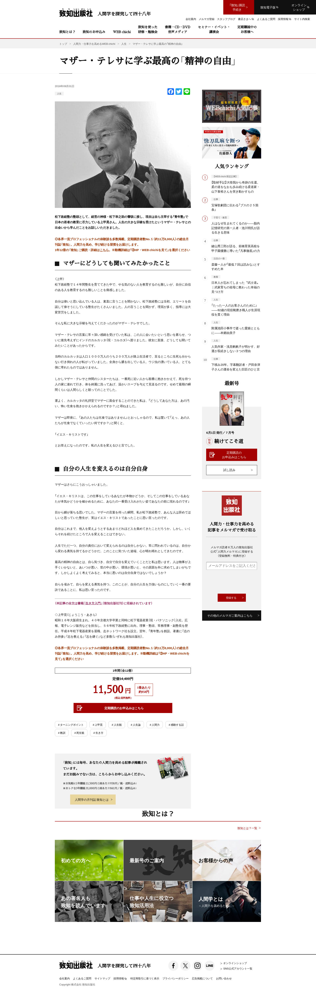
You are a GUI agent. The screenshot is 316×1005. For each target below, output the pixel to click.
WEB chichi (122, 31)
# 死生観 (79, 733)
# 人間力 (155, 725)
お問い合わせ (224, 978)
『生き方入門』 (93, 603)
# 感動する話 (176, 725)
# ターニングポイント (71, 725)
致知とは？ (67, 31)
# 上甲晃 (98, 725)
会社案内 (64, 978)
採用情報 (120, 978)
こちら (104, 250)
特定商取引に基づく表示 (144, 978)
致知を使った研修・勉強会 (147, 29)
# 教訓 (61, 733)
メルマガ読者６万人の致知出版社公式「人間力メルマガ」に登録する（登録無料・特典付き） (231, 551)
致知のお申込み (94, 31)
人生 (59, 93)
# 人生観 (117, 725)
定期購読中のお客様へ (247, 29)
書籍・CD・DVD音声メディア (177, 29)
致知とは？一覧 (247, 828)
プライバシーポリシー (175, 978)
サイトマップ (102, 978)
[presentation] (236, 582)
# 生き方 (98, 733)
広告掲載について (202, 978)
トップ (63, 44)
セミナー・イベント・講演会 (214, 29)
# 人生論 (136, 725)
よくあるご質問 (82, 978)
